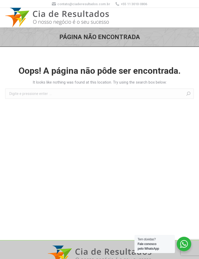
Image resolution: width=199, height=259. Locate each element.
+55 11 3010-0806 (131, 4)
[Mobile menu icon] (188, 17)
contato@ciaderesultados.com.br (81, 4)
